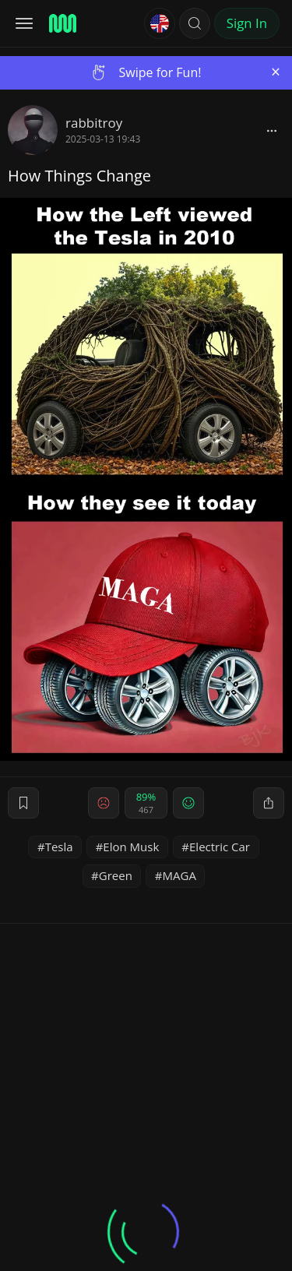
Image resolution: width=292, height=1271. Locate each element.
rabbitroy (93, 123)
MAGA (179, 875)
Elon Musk (131, 846)
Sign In (247, 23)
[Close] (275, 72)
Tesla (59, 846)
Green (115, 875)
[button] (194, 23)
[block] (271, 130)
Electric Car (219, 846)
